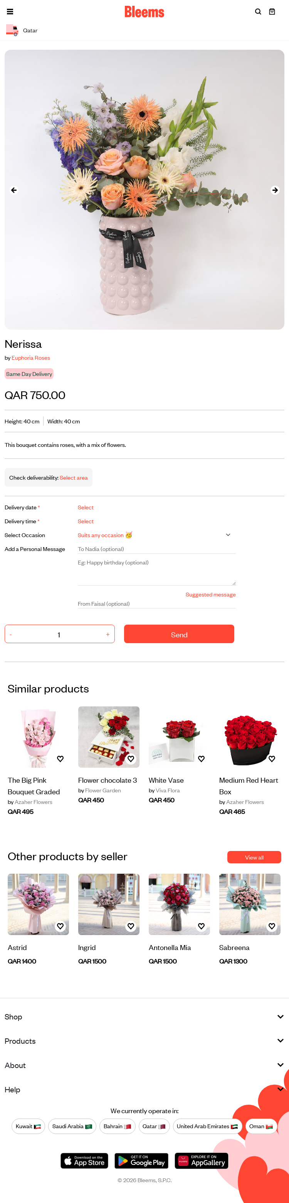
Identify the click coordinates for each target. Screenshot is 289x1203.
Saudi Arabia (72, 1126)
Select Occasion (25, 535)
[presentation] (13, 190)
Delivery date (22, 507)
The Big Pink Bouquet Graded (34, 785)
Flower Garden (99, 790)
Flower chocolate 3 (107, 779)
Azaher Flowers (30, 802)
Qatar (154, 1126)
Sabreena (234, 947)
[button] (10, 12)
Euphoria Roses (31, 357)
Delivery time (22, 521)
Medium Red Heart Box (248, 785)
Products (20, 1040)
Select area (73, 477)
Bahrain (117, 1126)
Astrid (17, 947)
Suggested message (211, 594)
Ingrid (87, 947)
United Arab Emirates (207, 1126)
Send (179, 634)
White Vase (166, 779)
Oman (261, 1126)
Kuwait (28, 1126)
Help (12, 1089)
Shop (13, 1016)
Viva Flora (164, 790)
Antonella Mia (170, 947)
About (15, 1065)
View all (254, 857)
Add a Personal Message (35, 548)
